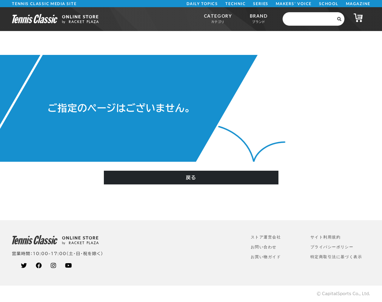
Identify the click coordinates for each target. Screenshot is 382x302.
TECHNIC (235, 4)
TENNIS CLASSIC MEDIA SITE (44, 4)
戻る (191, 177)
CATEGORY (218, 18)
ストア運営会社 (266, 237)
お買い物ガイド (266, 257)
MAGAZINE (358, 4)
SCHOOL (328, 4)
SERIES (261, 4)
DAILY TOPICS (202, 4)
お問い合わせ (264, 247)
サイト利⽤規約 (325, 237)
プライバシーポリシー (331, 247)
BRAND (258, 18)
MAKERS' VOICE (294, 4)
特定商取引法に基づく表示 (336, 257)
